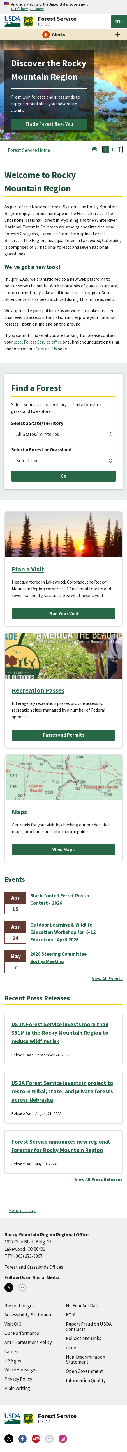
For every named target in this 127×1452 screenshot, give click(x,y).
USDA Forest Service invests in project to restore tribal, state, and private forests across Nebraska (62, 1091)
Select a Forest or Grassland (41, 450)
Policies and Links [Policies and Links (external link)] (83, 1338)
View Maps (63, 850)
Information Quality (86, 1380)
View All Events (107, 978)
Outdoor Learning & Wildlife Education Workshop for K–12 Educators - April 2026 (63, 932)
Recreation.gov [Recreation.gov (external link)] (19, 1306)
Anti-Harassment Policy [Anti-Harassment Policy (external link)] (28, 1342)
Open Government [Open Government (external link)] (84, 1371)
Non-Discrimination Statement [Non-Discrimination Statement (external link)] (85, 1359)
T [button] (106, 149)
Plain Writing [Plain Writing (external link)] (17, 1388)
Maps (19, 812)
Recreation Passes (38, 690)
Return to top (22, 1210)
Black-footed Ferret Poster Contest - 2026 (60, 899)
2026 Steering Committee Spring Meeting (58, 957)
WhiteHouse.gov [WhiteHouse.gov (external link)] (21, 1370)
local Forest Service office (37, 342)
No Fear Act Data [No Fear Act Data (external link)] (83, 1306)
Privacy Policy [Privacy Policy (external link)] (18, 1379)
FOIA (70, 1315)
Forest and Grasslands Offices (33, 1267)
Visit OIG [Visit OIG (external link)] (12, 1324)
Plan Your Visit (63, 613)
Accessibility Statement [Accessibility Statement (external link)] (28, 1315)
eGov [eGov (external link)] (71, 1347)
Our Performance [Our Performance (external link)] (21, 1333)
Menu (119, 21)
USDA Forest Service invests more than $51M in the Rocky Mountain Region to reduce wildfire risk (59, 1032)
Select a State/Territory (37, 423)
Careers (12, 1351)
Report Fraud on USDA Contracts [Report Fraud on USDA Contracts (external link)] (89, 1326)
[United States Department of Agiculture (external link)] (13, 21)
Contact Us (46, 348)
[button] (94, 149)
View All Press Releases (99, 1179)
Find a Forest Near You (49, 124)
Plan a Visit (28, 569)
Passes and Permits (63, 735)
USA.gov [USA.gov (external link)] (12, 1361)
